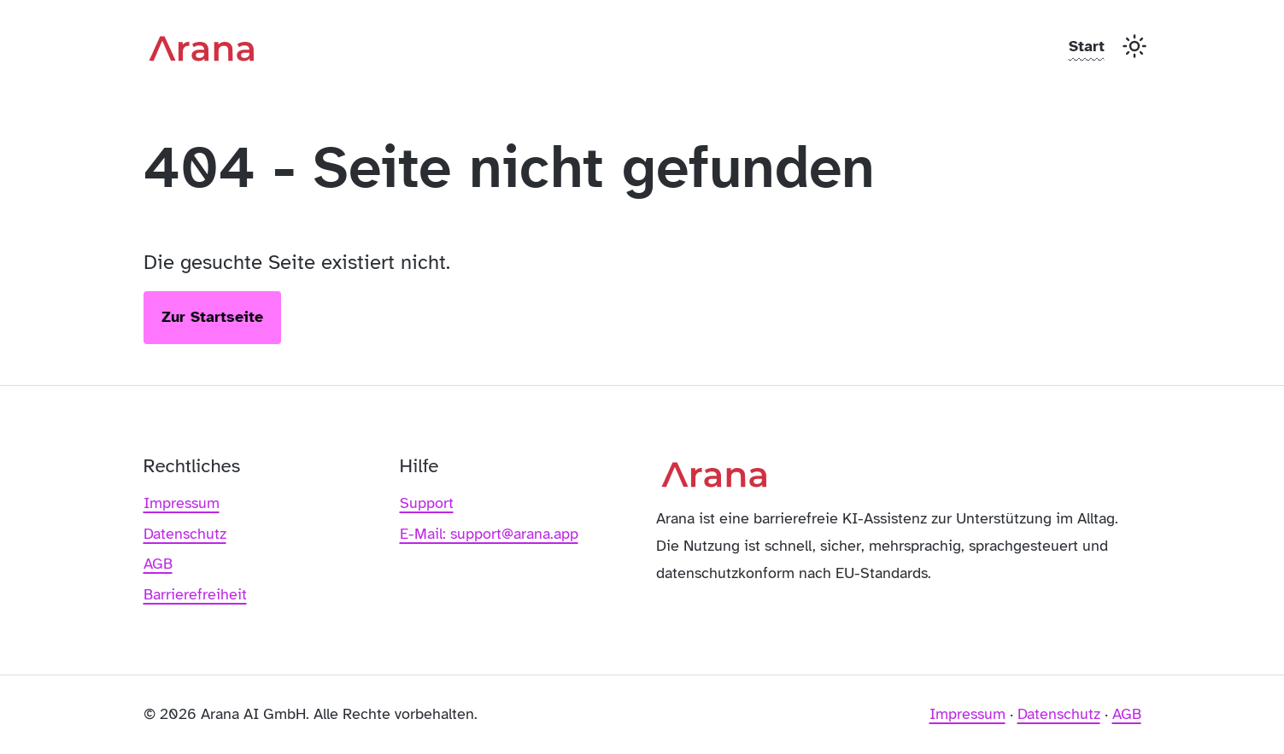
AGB (158, 563)
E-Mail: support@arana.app (489, 533)
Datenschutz (185, 533)
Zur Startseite (212, 316)
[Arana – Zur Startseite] (208, 46)
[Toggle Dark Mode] (1134, 46)
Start (1087, 46)
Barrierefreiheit (195, 594)
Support (427, 503)
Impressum (182, 503)
